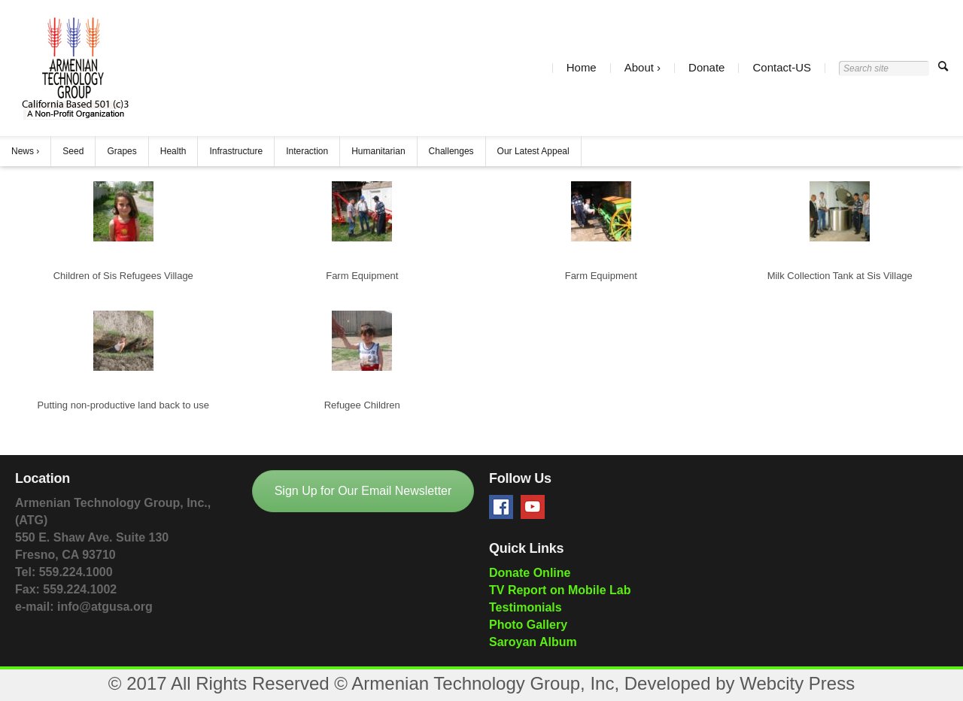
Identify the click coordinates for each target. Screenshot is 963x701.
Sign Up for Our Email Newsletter (363, 490)
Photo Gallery (528, 624)
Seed (73, 151)
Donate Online (529, 572)
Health (173, 151)
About (639, 68)
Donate (706, 68)
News (22, 151)
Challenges (451, 151)
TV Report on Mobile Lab (559, 590)
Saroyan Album (533, 642)
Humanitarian (378, 151)
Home (582, 68)
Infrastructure (236, 151)
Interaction (307, 151)
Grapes (121, 151)
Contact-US (781, 68)
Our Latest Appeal (533, 151)
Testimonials (525, 607)
